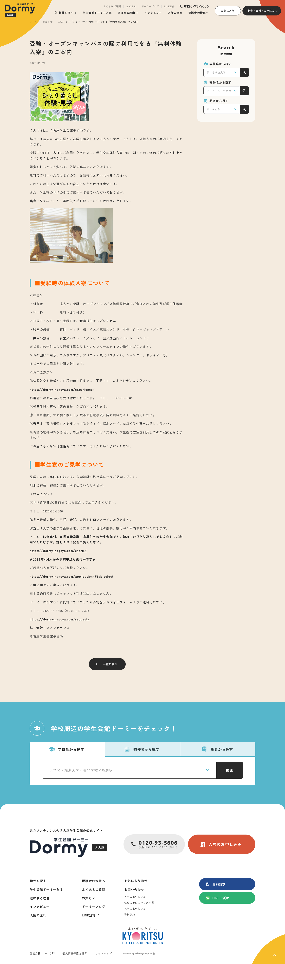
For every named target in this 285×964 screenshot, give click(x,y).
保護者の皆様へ (198, 13)
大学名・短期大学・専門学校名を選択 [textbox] (81, 770)
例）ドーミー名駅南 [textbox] (219, 91)
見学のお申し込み (135, 908)
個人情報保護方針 (73, 953)
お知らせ (131, 6)
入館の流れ (175, 13)
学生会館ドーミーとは (97, 13)
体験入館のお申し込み (137, 903)
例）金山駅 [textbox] (213, 109)
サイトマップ (103, 953)
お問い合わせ (134, 889)
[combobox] (222, 72)
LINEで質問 (218, 897)
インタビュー (153, 13)
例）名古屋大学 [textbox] (216, 72)
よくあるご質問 (112, 6)
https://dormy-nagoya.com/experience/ (62, 389)
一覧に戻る (110, 664)
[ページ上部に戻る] (268, 949)
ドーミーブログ (150, 6)
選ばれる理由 (126, 13)
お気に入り (227, 10)
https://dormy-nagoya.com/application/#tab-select (71, 576)
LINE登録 (169, 6)
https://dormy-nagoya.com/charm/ (58, 550)
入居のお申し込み (221, 844)
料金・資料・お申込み (261, 10)
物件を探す (63, 13)
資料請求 (216, 884)
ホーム (33, 21)
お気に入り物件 (136, 880)
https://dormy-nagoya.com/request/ (59, 619)
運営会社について (40, 953)
